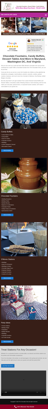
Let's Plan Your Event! (8, 365)
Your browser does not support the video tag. (23, 383)
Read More (7, 150)
